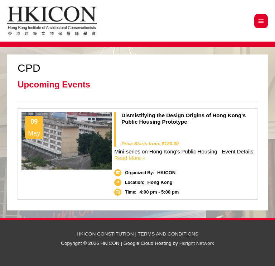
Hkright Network (196, 243)
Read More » (183, 158)
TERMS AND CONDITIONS (168, 234)
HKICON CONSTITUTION (105, 234)
